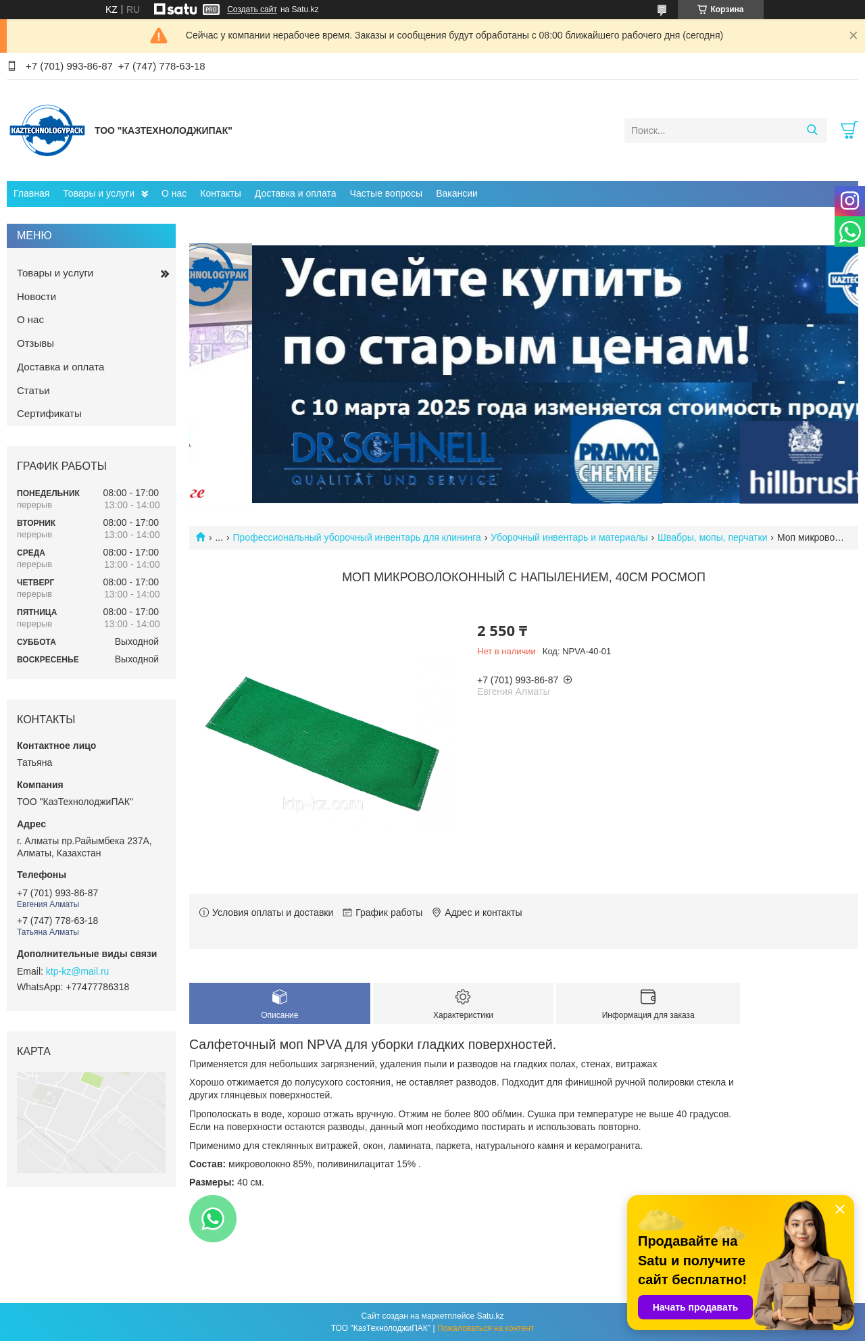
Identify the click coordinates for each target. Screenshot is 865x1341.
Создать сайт (252, 9)
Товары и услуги (98, 193)
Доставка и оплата (296, 193)
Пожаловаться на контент (485, 1328)
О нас (174, 193)
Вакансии (457, 193)
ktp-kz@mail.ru (77, 971)
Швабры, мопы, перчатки (712, 537)
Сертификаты (49, 413)
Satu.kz (489, 1316)
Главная (31, 193)
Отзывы (35, 343)
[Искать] (812, 130)
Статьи (33, 390)
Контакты (220, 193)
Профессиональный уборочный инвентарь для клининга (357, 537)
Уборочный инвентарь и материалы (569, 537)
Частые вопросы (386, 193)
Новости (36, 296)
